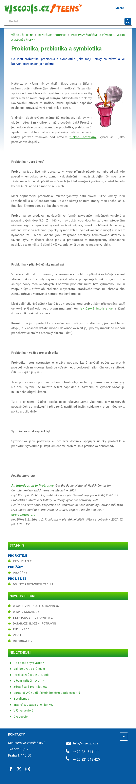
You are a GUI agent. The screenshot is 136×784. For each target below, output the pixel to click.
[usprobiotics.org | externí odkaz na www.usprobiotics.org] (23, 514)
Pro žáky (20, 572)
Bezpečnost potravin (52, 35)
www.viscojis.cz (26, 611)
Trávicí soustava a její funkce (33, 704)
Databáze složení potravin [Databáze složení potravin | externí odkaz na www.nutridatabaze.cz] (34, 623)
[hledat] (68, 21)
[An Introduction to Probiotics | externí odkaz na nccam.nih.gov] (32, 485)
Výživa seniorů (24, 710)
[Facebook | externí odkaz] (11, 769)
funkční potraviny (83, 137)
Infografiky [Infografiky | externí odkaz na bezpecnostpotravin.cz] (23, 641)
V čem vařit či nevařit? (29, 680)
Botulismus (21, 698)
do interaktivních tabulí (33, 584)
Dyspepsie (20, 716)
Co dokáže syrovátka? (29, 662)
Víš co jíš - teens (22, 35)
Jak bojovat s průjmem (29, 668)
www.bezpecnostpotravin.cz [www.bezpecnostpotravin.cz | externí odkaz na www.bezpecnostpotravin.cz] (36, 606)
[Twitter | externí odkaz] (19, 769)
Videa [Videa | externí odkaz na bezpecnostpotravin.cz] (17, 635)
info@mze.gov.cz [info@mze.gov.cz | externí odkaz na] (82, 743)
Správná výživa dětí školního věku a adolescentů (47, 692)
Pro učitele (22, 561)
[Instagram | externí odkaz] (28, 769)
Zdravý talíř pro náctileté (30, 686)
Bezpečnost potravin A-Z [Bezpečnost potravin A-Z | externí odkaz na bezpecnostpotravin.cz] (33, 617)
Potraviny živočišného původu (91, 35)
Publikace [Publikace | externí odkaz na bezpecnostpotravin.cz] (21, 629)
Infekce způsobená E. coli (31, 674)
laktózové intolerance (96, 308)
